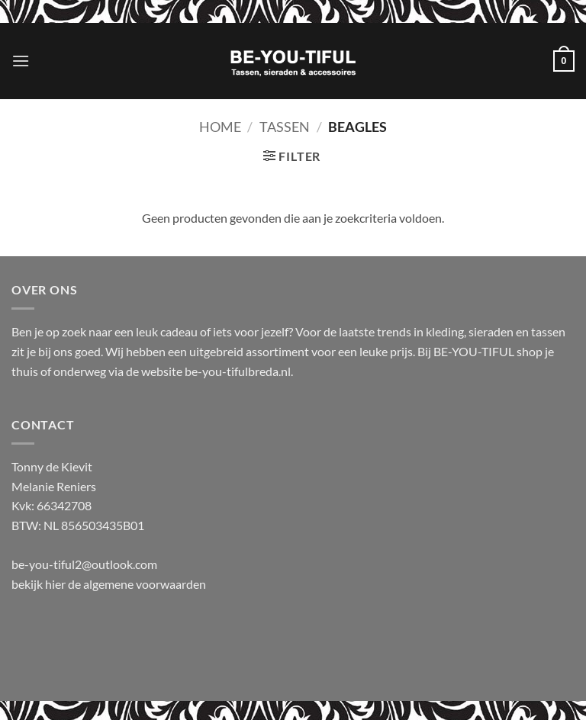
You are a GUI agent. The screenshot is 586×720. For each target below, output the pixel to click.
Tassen (284, 126)
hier (56, 584)
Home (220, 126)
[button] (20, 60)
